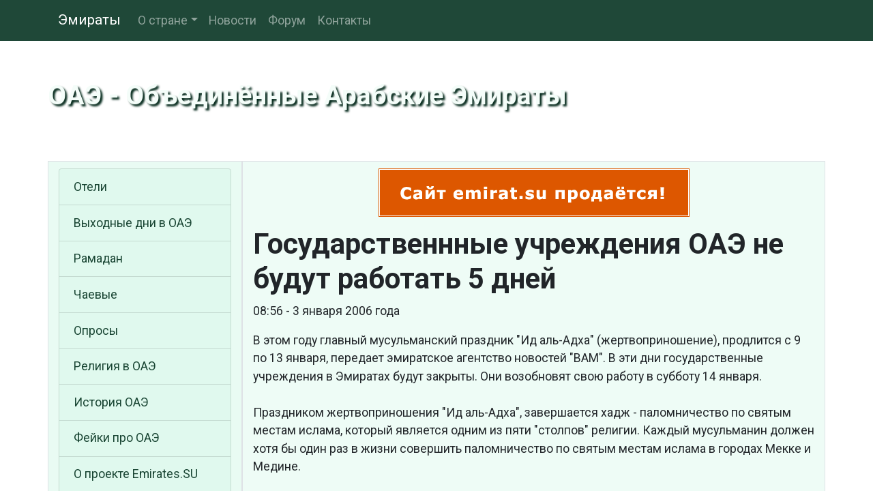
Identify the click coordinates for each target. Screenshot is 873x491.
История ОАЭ (111, 402)
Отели (90, 187)
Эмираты (89, 20)
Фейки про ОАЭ (117, 438)
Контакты (344, 20)
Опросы (96, 331)
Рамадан (98, 258)
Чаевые (95, 294)
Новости (232, 20)
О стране (163, 20)
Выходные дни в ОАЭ (133, 223)
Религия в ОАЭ (115, 366)
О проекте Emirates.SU (136, 474)
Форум (287, 20)
